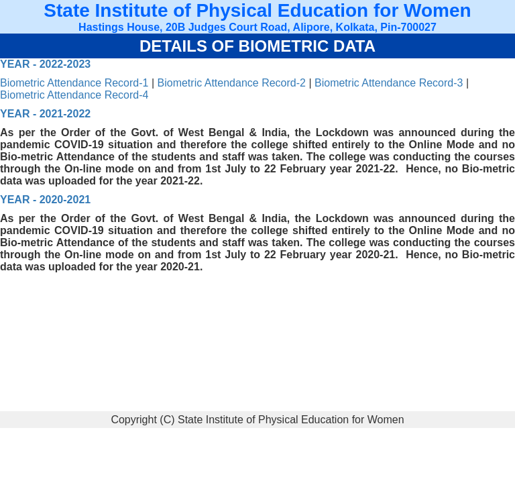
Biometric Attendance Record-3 (388, 83)
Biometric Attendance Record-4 (74, 95)
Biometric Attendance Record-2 (232, 83)
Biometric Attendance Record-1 (74, 83)
